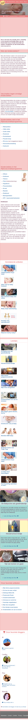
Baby (17, 1)
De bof (5, 188)
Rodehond (6, 193)
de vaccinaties (9, 111)
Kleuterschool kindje (8, 363)
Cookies (15, 715)
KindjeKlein (2, 2)
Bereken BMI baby (7, 435)
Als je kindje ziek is (8, 702)
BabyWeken (12, 1)
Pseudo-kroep (7, 138)
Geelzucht (6, 146)
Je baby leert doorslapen (5, 472)
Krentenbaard (7, 136)
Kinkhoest (6, 176)
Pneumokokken (7, 186)
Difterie (5, 174)
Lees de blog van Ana (11, 546)
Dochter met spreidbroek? (5, 321)
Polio (4, 181)
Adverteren (4, 715)
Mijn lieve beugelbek (8, 387)
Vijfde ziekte (6, 129)
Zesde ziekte (6, 131)
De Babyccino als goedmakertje (7, 352)
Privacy (20, 715)
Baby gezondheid (13, 16)
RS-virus (5, 141)
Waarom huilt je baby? (8, 332)
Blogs (25, 1)
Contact (10, 715)
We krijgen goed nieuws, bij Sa (9, 412)
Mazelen (5, 190)
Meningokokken (7, 195)
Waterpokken (7, 126)
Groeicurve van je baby (9, 423)
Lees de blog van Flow (11, 516)
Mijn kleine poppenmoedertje (7, 376)
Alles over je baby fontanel (7, 285)
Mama (21, 1)
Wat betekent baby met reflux (8, 297)
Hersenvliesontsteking (9, 143)
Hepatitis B (6, 183)
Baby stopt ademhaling (9, 308)
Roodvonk (6, 134)
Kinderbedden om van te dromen (9, 400)
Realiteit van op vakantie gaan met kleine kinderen (8, 685)
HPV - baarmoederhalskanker (11, 198)
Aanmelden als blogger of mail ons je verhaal (14, 706)
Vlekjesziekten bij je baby (7, 273)
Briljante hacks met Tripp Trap (7, 448)
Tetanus (5, 178)
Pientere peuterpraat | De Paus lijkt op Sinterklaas (8, 667)
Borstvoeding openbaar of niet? (9, 484)
